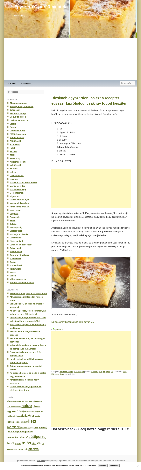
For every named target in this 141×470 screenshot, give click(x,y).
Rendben (102, 466)
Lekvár (13, 172)
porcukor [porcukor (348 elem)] (12, 431)
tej (104, 372)
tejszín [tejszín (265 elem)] (18, 444)
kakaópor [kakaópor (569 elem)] (28, 415)
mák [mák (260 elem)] (36, 427)
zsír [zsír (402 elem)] (26, 449)
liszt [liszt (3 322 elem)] (32, 421)
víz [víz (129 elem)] (43, 444)
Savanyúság (16, 227)
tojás (108, 372)
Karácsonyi (15, 158)
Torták (13, 262)
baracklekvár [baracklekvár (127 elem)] (16, 401)
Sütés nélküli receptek (21, 244)
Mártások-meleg (18, 189)
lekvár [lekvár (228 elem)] (25, 422)
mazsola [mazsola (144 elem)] (24, 427)
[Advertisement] (70, 59)
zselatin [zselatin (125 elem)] (20, 449)
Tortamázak (15, 269)
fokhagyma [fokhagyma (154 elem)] (28, 411)
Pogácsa (14, 213)
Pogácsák (15, 217)
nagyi (125, 372)
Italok (12, 155)
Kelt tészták (15, 165)
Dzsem (13, 127)
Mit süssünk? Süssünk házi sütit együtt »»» (72, 322)
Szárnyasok (15, 248)
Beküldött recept (66, 372)
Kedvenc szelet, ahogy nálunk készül (28, 293)
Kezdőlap (12, 83)
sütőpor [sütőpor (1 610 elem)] (35, 437)
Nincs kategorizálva (19, 206)
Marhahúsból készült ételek (23, 182)
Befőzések (15, 110)
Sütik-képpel (26, 83)
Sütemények (79, 372)
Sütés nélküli (16, 241)
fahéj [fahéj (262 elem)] (21, 411)
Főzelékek (15, 144)
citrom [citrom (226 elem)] (10, 406)
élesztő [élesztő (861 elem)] (33, 449)
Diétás (13, 124)
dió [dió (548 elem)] (35, 406)
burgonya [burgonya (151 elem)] (29, 401)
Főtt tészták (15, 141)
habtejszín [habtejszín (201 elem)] (11, 416)
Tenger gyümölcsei (19, 255)
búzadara (94, 372)
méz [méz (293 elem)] (41, 427)
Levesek (14, 179)
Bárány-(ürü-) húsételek (21, 106)
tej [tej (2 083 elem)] (44, 437)
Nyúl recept (15, 210)
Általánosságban (18, 103)
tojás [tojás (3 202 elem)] (26, 443)
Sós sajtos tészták (19, 234)
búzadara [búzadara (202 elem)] (38, 401)
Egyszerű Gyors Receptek (40, 6)
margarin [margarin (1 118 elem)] (14, 427)
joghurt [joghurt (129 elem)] (19, 416)
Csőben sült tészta (19, 120)
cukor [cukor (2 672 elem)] (26, 406)
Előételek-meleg (18, 134)
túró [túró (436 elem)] (34, 443)
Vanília (13, 275)
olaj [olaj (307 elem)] (45, 427)
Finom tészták (17, 137)
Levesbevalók (17, 175)
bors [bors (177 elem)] (24, 401)
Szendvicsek (16, 251)
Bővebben (114, 466)
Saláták (13, 224)
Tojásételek (15, 258)
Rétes (12, 220)
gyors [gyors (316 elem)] (40, 411)
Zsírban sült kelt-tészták (22, 282)
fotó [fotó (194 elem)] (35, 411)
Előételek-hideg (17, 130)
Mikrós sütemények (19, 199)
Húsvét (13, 151)
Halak (12, 148)
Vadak (13, 272)
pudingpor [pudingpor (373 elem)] (23, 431)
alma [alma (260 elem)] (9, 401)
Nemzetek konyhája (19, 203)
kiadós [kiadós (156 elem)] (37, 416)
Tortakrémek (16, 265)
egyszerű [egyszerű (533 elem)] (12, 411)
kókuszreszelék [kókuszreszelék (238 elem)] (14, 422)
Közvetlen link (57, 374)
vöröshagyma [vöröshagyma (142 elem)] (12, 449)
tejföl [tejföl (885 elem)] (10, 443)
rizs (100, 372)
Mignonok (15, 196)
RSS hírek (41, 461)
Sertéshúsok (16, 231)
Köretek (14, 168)
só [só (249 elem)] (27, 437)
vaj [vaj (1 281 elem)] (39, 443)
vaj (112, 372)
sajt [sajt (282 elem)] (31, 431)
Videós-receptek (18, 279)
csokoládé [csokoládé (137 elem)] (17, 406)
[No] (137, 466)
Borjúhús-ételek (18, 117)
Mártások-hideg (17, 186)
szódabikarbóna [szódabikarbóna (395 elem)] (16, 437)
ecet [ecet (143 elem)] (38, 406)
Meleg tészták (16, 193)
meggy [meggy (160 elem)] (30, 428)
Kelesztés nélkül (18, 162)
